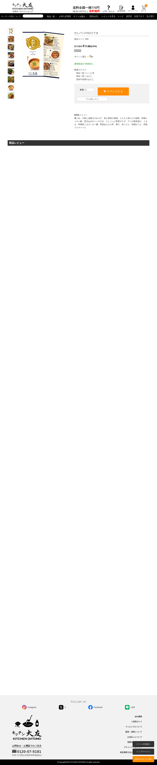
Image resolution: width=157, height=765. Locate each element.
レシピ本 (90, 73)
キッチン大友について (11, 16)
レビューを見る (108, 16)
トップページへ (143, 751)
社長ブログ (139, 16)
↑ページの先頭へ (143, 744)
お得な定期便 (65, 16)
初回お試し (94, 16)
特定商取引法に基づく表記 (131, 752)
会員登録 (121, 9)
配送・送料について (134, 732)
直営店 (129, 16)
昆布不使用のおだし (85, 79)
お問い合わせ (109, 10)
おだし (89, 76)
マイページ (133, 9)
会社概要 (138, 717)
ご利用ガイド (136, 722)
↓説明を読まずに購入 (143, 759)
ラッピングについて (134, 727)
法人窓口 (150, 16)
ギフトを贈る (79, 16)
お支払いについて (134, 737)
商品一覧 (51, 16)
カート (144, 9)
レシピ (121, 16)
